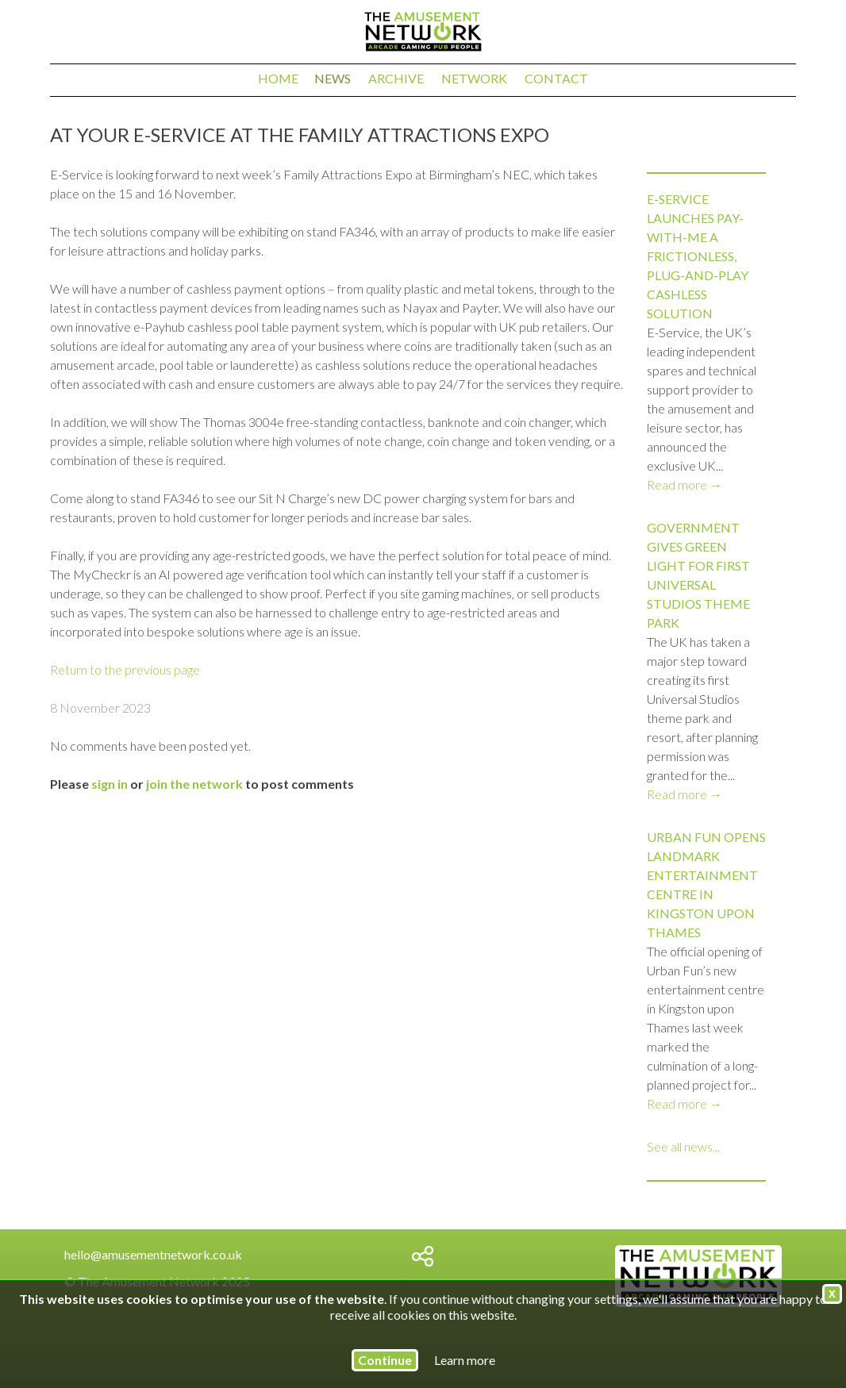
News (332, 78)
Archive (396, 78)
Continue (385, 1359)
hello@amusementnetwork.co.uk (153, 1254)
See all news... (683, 1146)
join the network (194, 783)
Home (278, 78)
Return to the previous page (125, 669)
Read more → (684, 484)
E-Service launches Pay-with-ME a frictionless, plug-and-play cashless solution (697, 256)
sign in (109, 783)
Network (474, 78)
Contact (556, 78)
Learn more (464, 1359)
